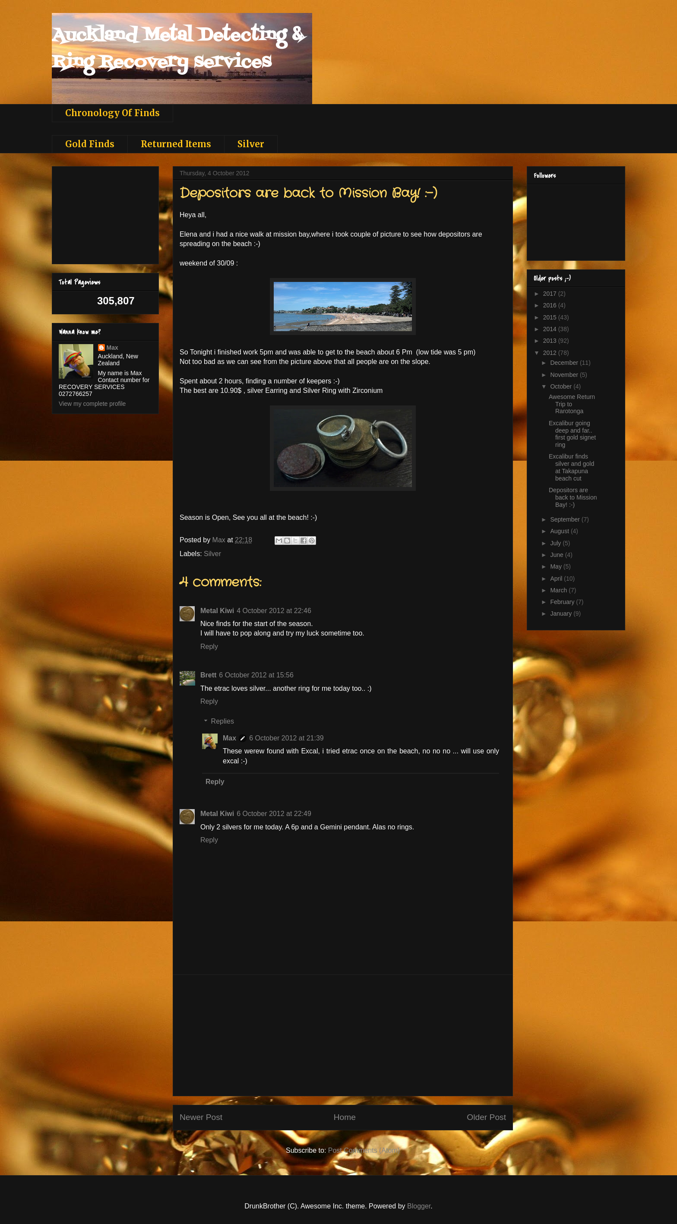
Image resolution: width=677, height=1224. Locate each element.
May (556, 566)
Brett (208, 675)
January (561, 613)
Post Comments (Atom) (364, 1150)
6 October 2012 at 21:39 (286, 738)
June (557, 554)
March (559, 590)
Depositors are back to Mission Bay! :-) (573, 497)
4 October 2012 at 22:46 (274, 610)
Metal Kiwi (217, 610)
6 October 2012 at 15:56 (256, 675)
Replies (222, 721)
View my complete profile (92, 403)
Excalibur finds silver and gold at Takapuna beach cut (571, 467)
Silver (250, 144)
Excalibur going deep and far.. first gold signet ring (572, 434)
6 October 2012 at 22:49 (274, 813)
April (557, 578)
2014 (550, 329)
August (560, 531)
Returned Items (176, 144)
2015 (550, 317)
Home (345, 1117)
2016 (550, 305)
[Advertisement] (343, 1035)
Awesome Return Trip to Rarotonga (572, 404)
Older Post (486, 1117)
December (564, 362)
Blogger (418, 1206)
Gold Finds (89, 144)
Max (229, 738)
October (561, 386)
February (563, 601)
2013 (550, 340)
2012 (550, 352)
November (564, 374)
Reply (209, 646)
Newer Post (201, 1117)
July (556, 543)
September (565, 519)
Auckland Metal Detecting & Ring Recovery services (177, 49)
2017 (550, 293)
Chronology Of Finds (112, 113)
